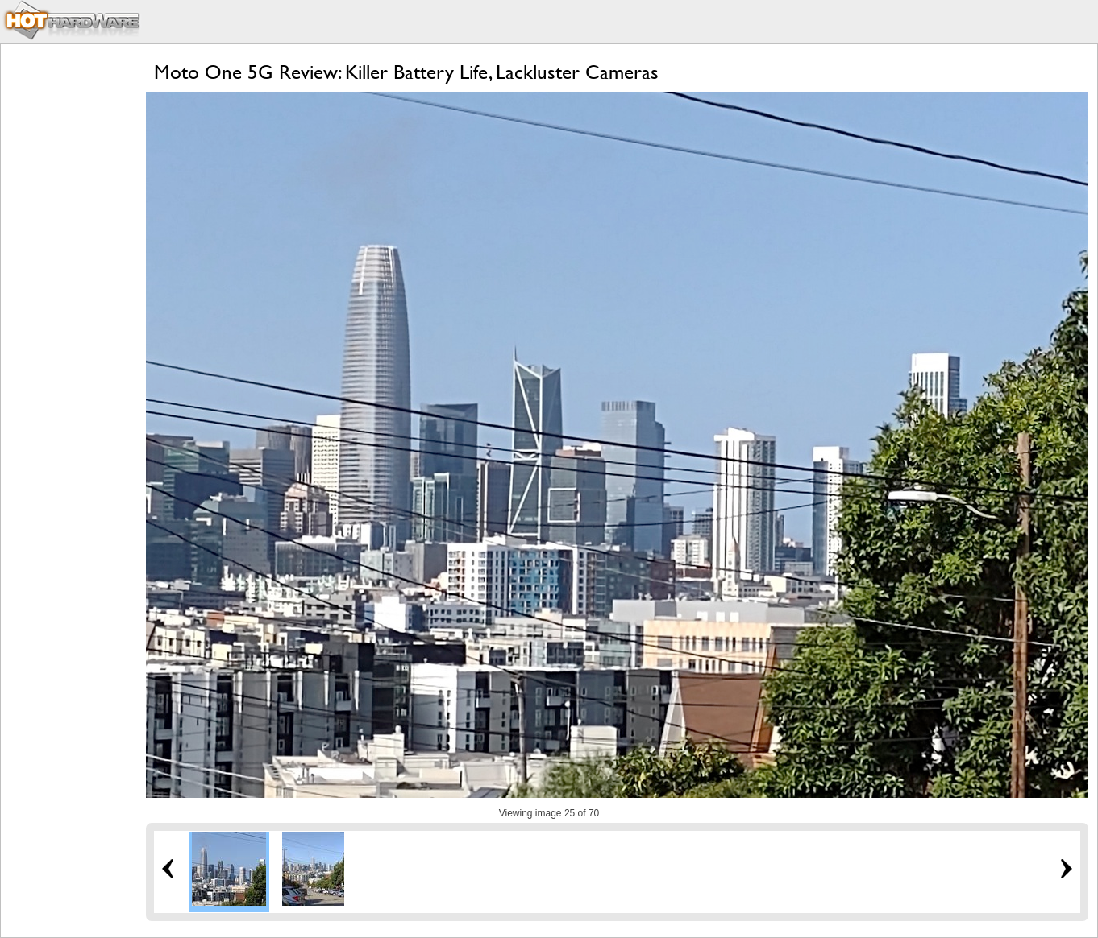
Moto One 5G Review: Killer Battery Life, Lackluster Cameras (406, 72)
